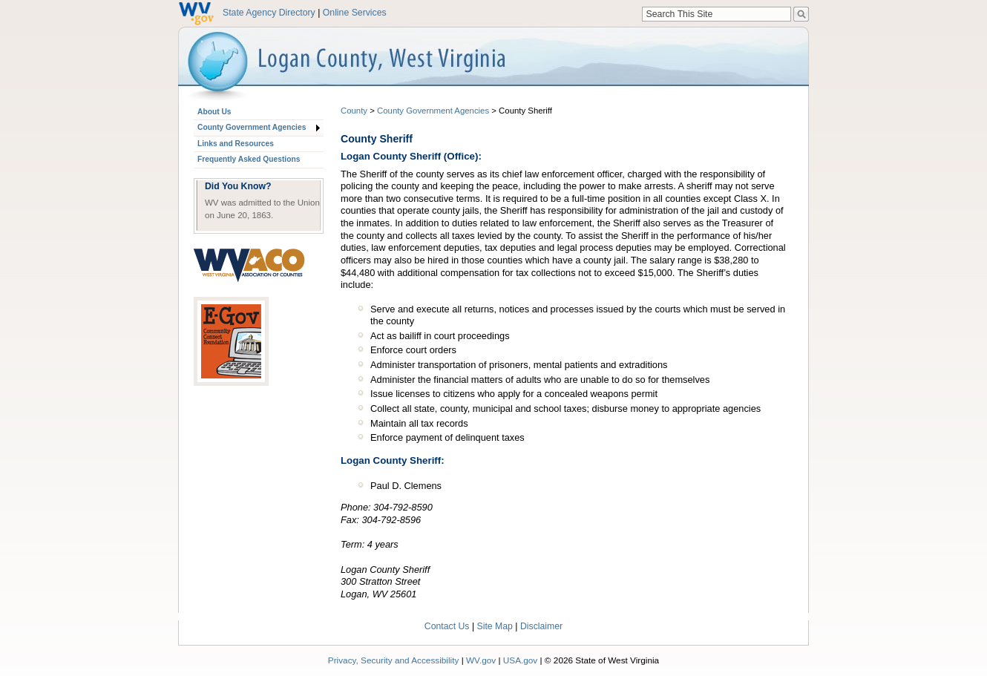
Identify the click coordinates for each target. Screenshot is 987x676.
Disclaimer (541, 626)
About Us (214, 112)
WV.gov (481, 660)
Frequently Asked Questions (248, 159)
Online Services (355, 12)
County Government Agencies (251, 127)
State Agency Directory (269, 12)
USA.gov (520, 660)
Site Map (495, 626)
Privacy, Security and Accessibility (393, 660)
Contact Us (447, 626)
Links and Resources (235, 144)
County (354, 110)
